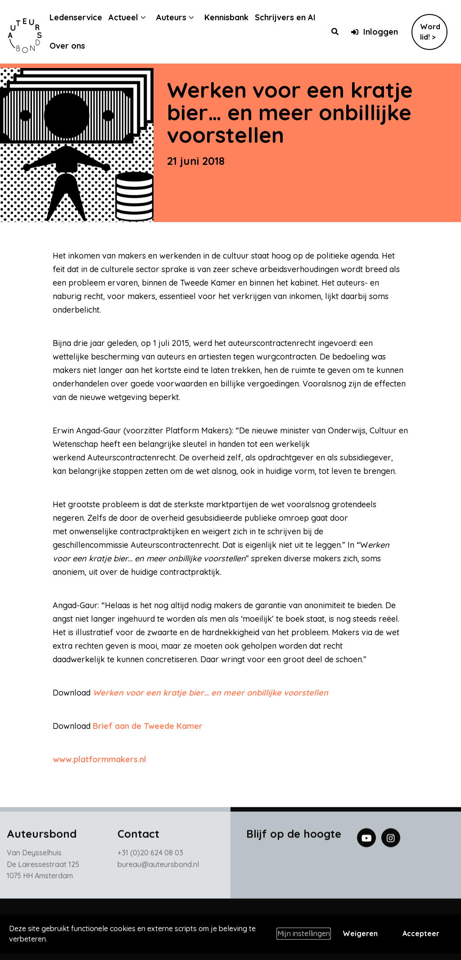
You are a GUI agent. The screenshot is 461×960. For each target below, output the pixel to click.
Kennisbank (233, 17)
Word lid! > (430, 31)
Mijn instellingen (303, 933)
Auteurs (178, 17)
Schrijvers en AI (292, 17)
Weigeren (360, 933)
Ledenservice (82, 17)
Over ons (74, 46)
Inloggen (374, 32)
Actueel (130, 17)
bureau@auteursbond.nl (158, 866)
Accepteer (420, 933)
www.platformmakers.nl (99, 759)
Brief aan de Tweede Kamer (148, 726)
